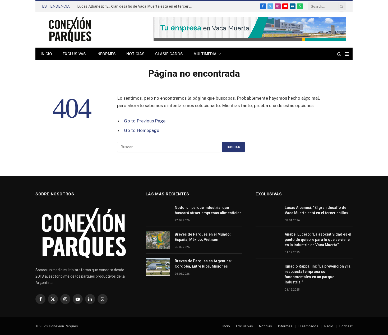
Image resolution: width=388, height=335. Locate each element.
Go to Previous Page (144, 120)
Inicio (46, 54)
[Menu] (347, 54)
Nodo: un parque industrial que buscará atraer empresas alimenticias (208, 210)
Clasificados (169, 54)
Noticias (135, 54)
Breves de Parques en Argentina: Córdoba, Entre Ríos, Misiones (203, 263)
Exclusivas (74, 54)
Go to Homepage (141, 130)
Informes (106, 54)
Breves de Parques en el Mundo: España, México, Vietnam (203, 237)
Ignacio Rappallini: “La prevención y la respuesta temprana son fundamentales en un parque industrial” (317, 274)
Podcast (346, 326)
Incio (226, 326)
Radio (328, 326)
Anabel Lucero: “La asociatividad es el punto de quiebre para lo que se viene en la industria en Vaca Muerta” (318, 239)
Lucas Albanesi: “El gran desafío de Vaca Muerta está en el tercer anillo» (136, 6)
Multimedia (204, 54)
